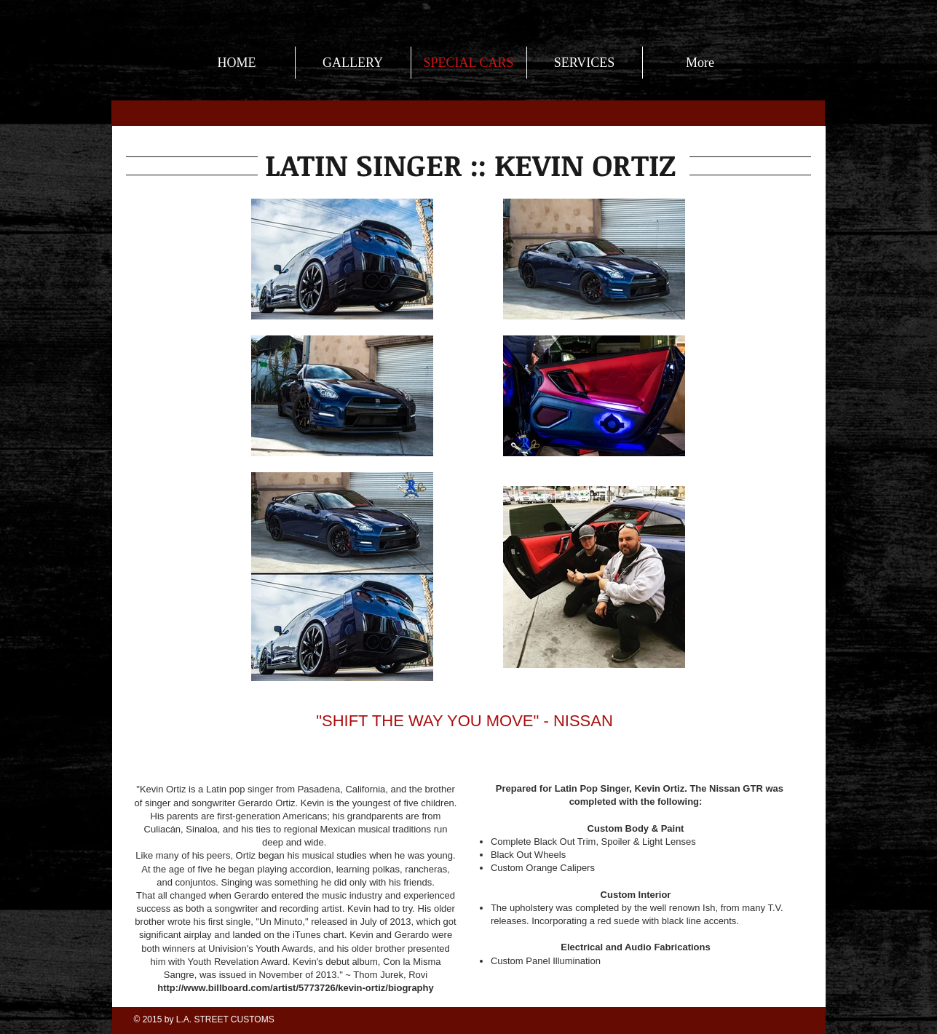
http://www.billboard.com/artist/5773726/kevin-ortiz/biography (295, 987)
